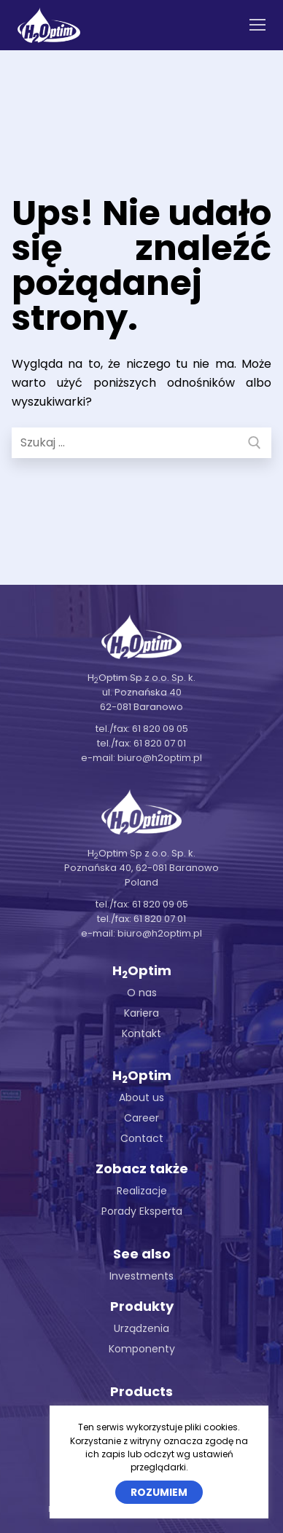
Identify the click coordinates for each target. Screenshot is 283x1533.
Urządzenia (141, 1328)
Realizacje (142, 1190)
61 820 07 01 (159, 743)
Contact (141, 1138)
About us (141, 1097)
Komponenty (142, 1348)
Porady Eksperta (141, 1211)
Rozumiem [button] (159, 1492)
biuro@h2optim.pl (159, 758)
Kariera (141, 1013)
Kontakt (141, 1033)
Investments (141, 1276)
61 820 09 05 (160, 729)
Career (141, 1118)
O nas (142, 992)
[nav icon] (257, 25)
